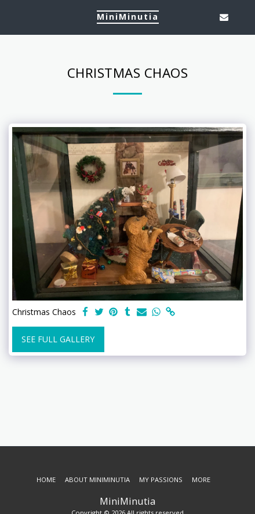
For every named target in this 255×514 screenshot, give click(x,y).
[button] (13, 16)
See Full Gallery (57, 339)
